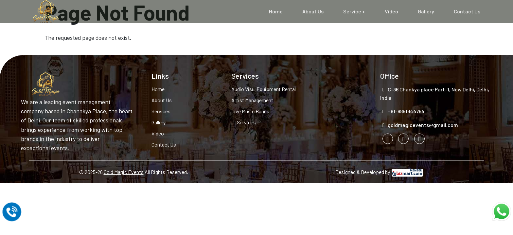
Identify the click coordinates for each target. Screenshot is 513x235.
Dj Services (243, 122)
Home (276, 11)
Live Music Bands (250, 111)
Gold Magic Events (124, 172)
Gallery (426, 11)
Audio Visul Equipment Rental (263, 89)
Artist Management (252, 100)
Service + (354, 11)
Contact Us (467, 11)
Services (160, 111)
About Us (313, 11)
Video (391, 11)
